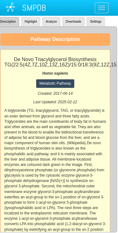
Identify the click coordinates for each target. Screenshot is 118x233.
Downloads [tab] (73, 21)
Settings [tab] (95, 21)
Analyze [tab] (51, 21)
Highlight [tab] (31, 21)
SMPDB (34, 7)
